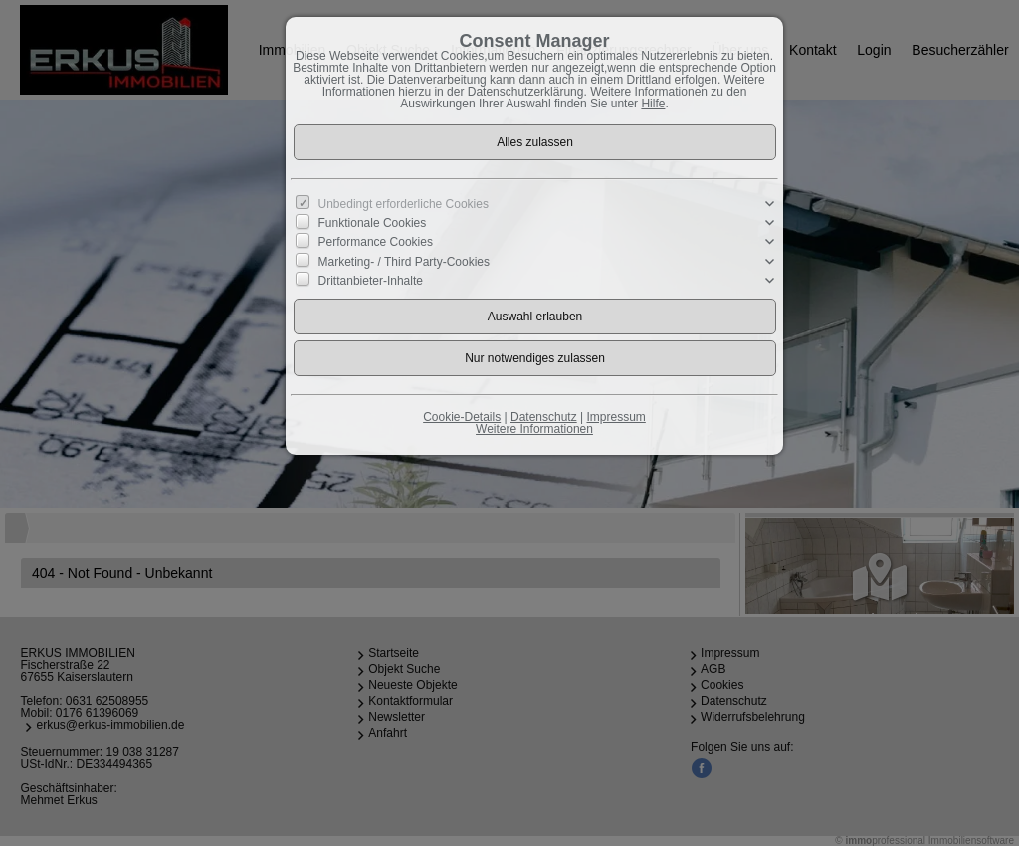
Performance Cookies (375, 242)
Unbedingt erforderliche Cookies (403, 204)
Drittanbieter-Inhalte (370, 281)
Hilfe (653, 103)
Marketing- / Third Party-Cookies (404, 261)
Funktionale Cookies (372, 223)
